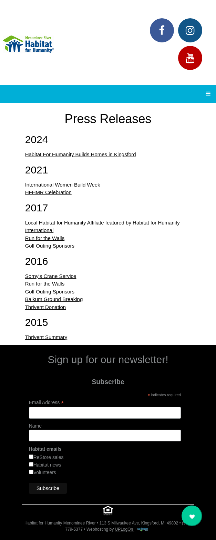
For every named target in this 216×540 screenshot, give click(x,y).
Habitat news (47, 465)
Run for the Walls (45, 238)
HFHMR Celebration (48, 192)
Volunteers (44, 472)
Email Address (46, 402)
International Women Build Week (62, 185)
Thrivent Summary (46, 337)
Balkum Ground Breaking (54, 299)
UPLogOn (131, 529)
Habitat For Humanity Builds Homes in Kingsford (80, 154)
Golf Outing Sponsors (49, 246)
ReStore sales (48, 457)
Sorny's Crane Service (50, 276)
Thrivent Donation (45, 307)
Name (35, 426)
